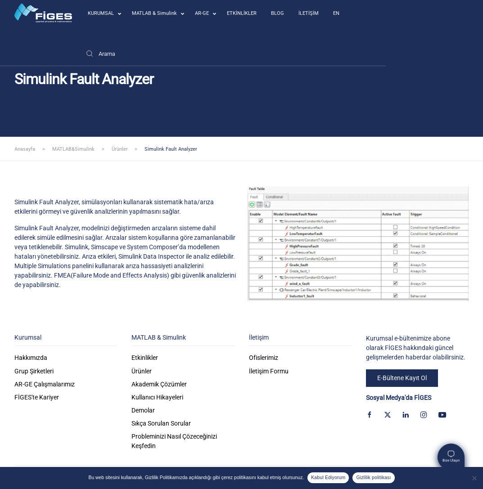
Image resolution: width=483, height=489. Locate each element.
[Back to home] (43, 13)
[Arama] (100, 54)
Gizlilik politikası (373, 477)
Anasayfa (24, 149)
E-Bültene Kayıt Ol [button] (402, 377)
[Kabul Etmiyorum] (474, 478)
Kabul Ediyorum (328, 477)
